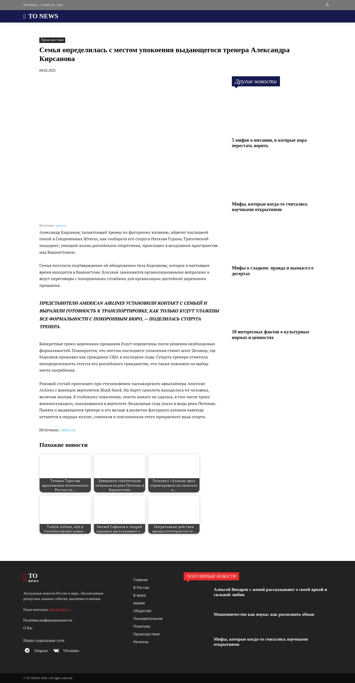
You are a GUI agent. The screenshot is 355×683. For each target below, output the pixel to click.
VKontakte (72, 651)
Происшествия (52, 40)
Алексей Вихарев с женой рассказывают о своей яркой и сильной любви (271, 592)
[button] (328, 5)
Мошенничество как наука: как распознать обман (266, 614)
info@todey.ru (59, 610)
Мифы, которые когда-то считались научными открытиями (270, 206)
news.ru (68, 430)
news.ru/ (61, 225)
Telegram (41, 651)
